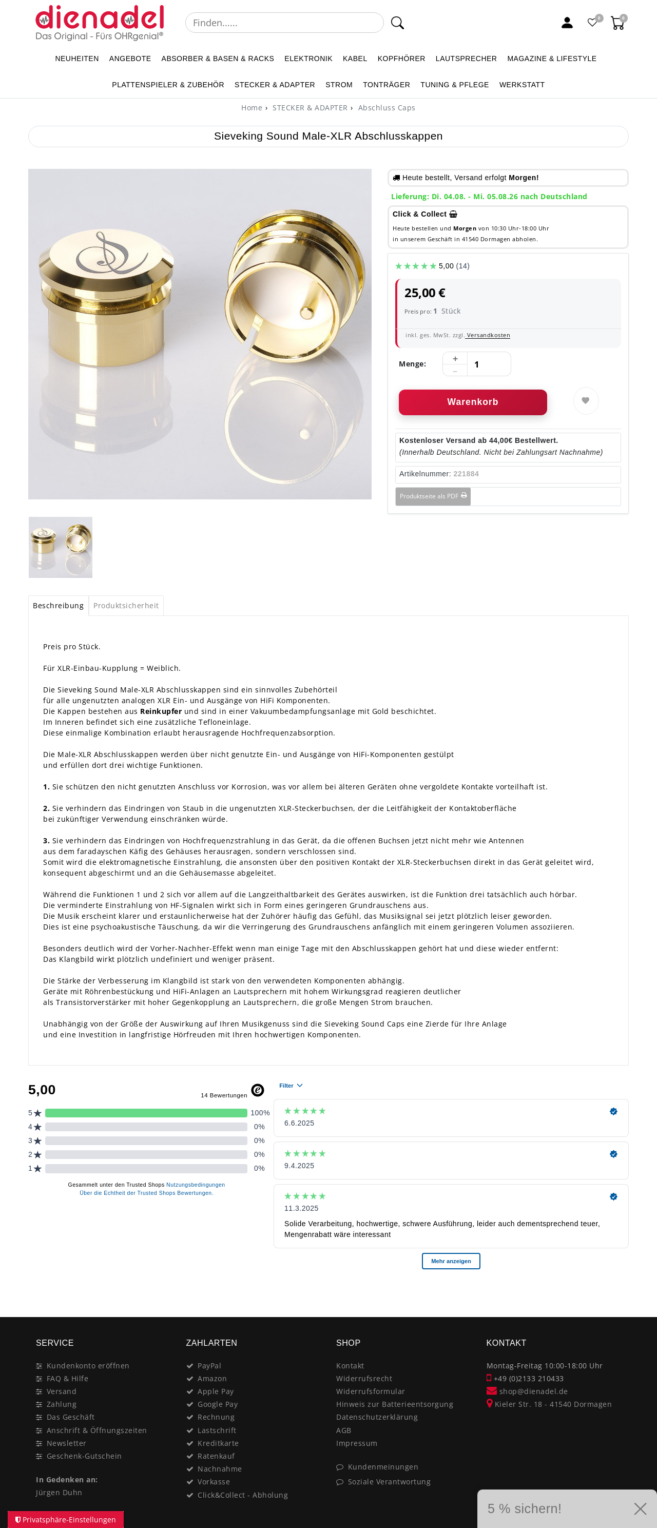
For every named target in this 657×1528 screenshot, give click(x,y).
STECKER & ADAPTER (275, 85)
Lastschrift (217, 1430)
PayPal (209, 1365)
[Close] (616, 1295)
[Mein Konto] (567, 22)
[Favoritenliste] (593, 22)
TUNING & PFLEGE (454, 85)
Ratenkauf (216, 1456)
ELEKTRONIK (308, 58)
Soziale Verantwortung (389, 1481)
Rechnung (216, 1417)
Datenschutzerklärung (377, 1417)
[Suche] (397, 22)
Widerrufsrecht (364, 1378)
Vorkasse (214, 1481)
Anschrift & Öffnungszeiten (97, 1430)
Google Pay (218, 1404)
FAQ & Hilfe (68, 1378)
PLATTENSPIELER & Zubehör (168, 85)
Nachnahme (220, 1469)
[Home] (251, 107)
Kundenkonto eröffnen (88, 1365)
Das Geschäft (71, 1417)
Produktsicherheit (126, 605)
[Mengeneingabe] (476, 364)
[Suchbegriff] (284, 22)
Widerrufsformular (370, 1391)
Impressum (357, 1443)
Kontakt (350, 1365)
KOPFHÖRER (402, 58)
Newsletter (67, 1443)
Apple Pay (216, 1391)
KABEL (355, 58)
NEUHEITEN (77, 58)
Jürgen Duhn (59, 1492)
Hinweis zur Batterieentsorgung (394, 1404)
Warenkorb (473, 402)
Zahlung (62, 1404)
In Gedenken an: (67, 1479)
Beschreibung (58, 605)
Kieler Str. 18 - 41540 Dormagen (549, 1404)
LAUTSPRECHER (466, 58)
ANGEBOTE (130, 58)
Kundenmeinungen (383, 1467)
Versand (62, 1391)
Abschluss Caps (386, 107)
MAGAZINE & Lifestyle (551, 58)
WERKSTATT (522, 85)
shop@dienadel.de (527, 1391)
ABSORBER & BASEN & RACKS (218, 58)
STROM (339, 85)
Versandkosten (487, 335)
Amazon (212, 1378)
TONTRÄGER (386, 85)
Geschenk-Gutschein (84, 1456)
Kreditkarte (218, 1443)
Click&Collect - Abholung (243, 1495)
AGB (344, 1430)
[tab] (58, 605)
